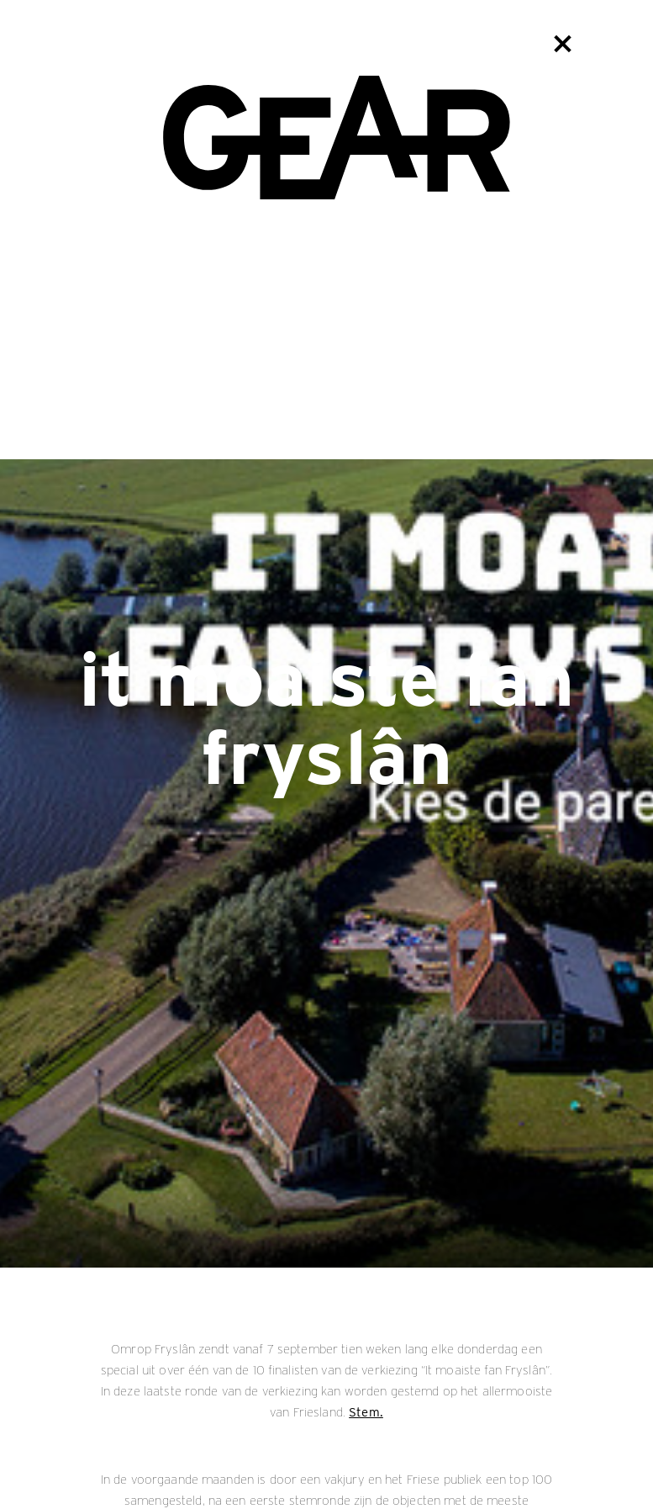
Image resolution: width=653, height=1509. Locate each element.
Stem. (366, 1412)
